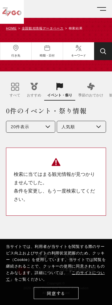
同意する (56, 293)
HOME (11, 28)
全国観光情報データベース (43, 28)
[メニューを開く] (101, 9)
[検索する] (103, 51)
